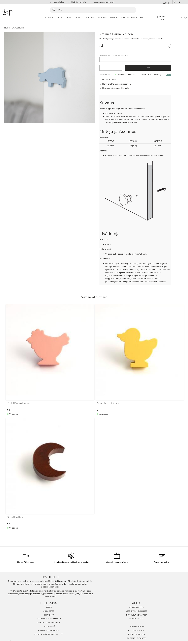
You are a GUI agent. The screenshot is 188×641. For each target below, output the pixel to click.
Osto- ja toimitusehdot (136, 611)
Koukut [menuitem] (79, 18)
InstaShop (49, 615)
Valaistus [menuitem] (132, 18)
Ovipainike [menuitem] (90, 18)
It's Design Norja (136, 630)
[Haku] (54, 10)
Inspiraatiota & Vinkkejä (48, 623)
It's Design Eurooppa (136, 638)
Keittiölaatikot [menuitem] (117, 18)
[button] (180, 18)
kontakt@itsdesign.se (48, 630)
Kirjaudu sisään (136, 619)
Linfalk (168, 74)
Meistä (49, 607)
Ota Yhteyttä (49, 626)
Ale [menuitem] (141, 18)
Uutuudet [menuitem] (50, 18)
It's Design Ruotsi (136, 626)
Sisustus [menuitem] (102, 18)
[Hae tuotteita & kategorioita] (95, 10)
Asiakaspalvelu (136, 607)
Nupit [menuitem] (70, 18)
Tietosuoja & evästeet (136, 615)
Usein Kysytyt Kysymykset (49, 619)
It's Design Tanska (136, 634)
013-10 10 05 (39, 634)
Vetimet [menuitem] (61, 18)
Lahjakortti (49, 611)
